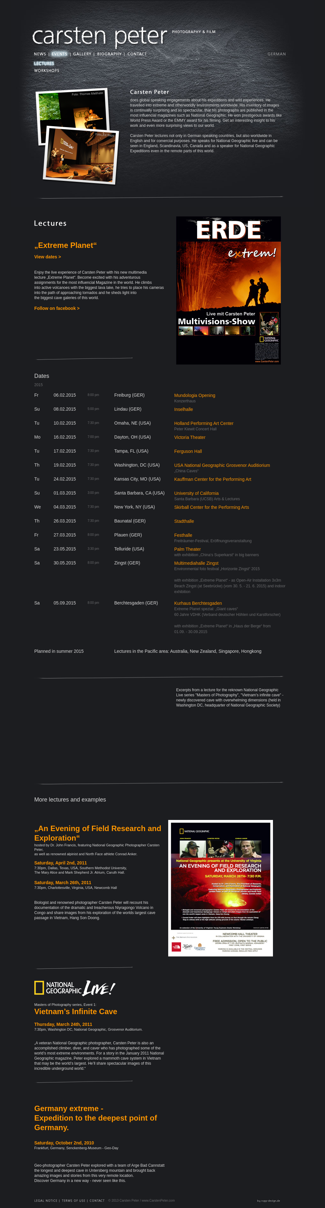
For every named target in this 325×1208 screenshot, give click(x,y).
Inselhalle (183, 409)
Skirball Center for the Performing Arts (211, 507)
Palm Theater (187, 549)
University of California (196, 493)
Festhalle (183, 535)
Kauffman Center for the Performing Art (212, 479)
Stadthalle (184, 521)
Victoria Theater (189, 437)
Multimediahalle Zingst (196, 563)
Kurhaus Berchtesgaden (198, 603)
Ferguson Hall (188, 451)
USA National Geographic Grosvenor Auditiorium (222, 465)
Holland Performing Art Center (204, 423)
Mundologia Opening (194, 395)
